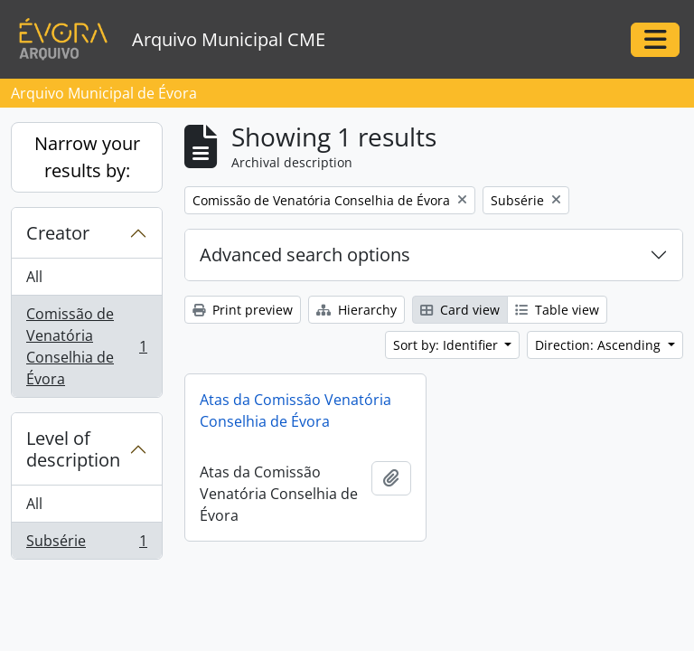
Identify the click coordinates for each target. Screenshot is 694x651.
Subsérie (86, 544)
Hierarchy (356, 309)
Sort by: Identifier (447, 345)
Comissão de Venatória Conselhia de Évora (86, 346)
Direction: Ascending (599, 345)
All (34, 277)
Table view (557, 309)
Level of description (73, 449)
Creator (57, 233)
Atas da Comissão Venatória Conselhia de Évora (295, 410)
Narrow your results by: (87, 157)
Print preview (242, 309)
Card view (460, 309)
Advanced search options (305, 254)
